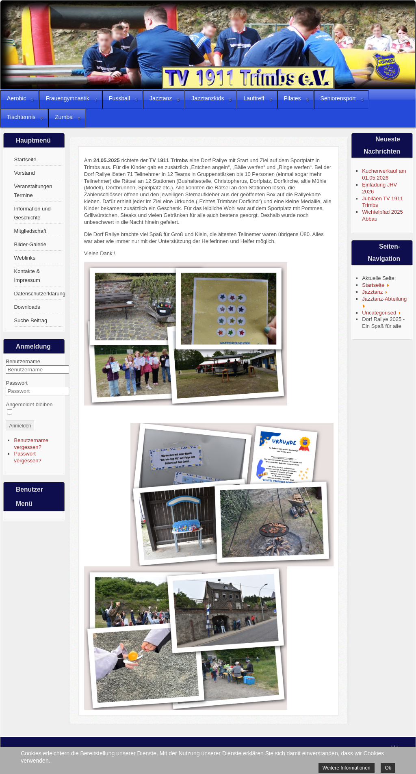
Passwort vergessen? (27, 457)
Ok (388, 768)
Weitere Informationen (346, 768)
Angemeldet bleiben (29, 404)
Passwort (16, 383)
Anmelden (20, 426)
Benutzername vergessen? (31, 443)
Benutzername (23, 361)
